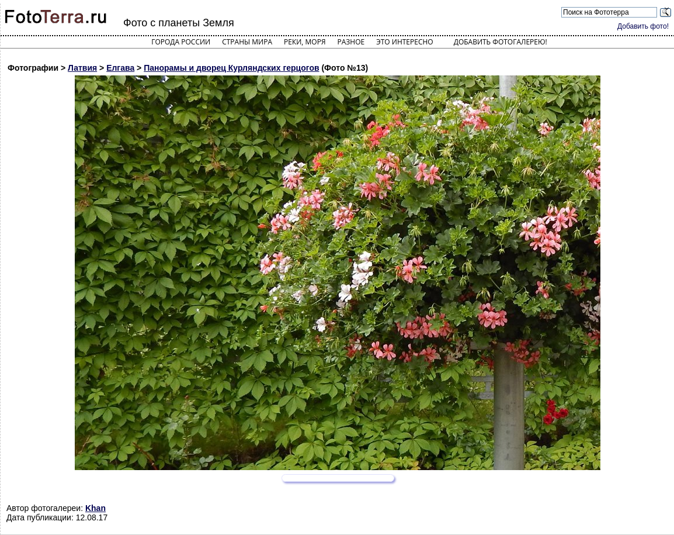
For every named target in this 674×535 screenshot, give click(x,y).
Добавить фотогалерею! (500, 42)
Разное (351, 42)
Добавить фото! (643, 26)
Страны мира (247, 42)
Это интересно (404, 42)
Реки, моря (304, 42)
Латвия (82, 68)
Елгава (120, 68)
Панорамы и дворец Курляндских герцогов (231, 68)
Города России (180, 42)
